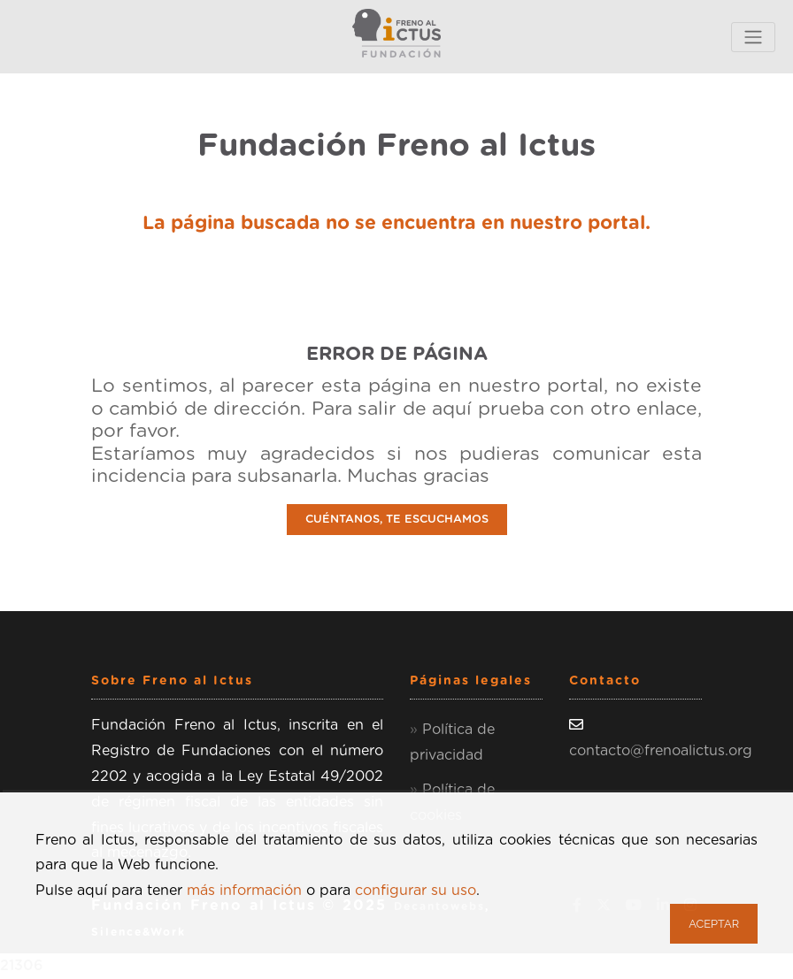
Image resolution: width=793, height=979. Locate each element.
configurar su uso (415, 890)
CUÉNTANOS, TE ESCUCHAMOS (397, 519)
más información (244, 890)
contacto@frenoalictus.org (660, 751)
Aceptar (714, 923)
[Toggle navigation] (753, 37)
